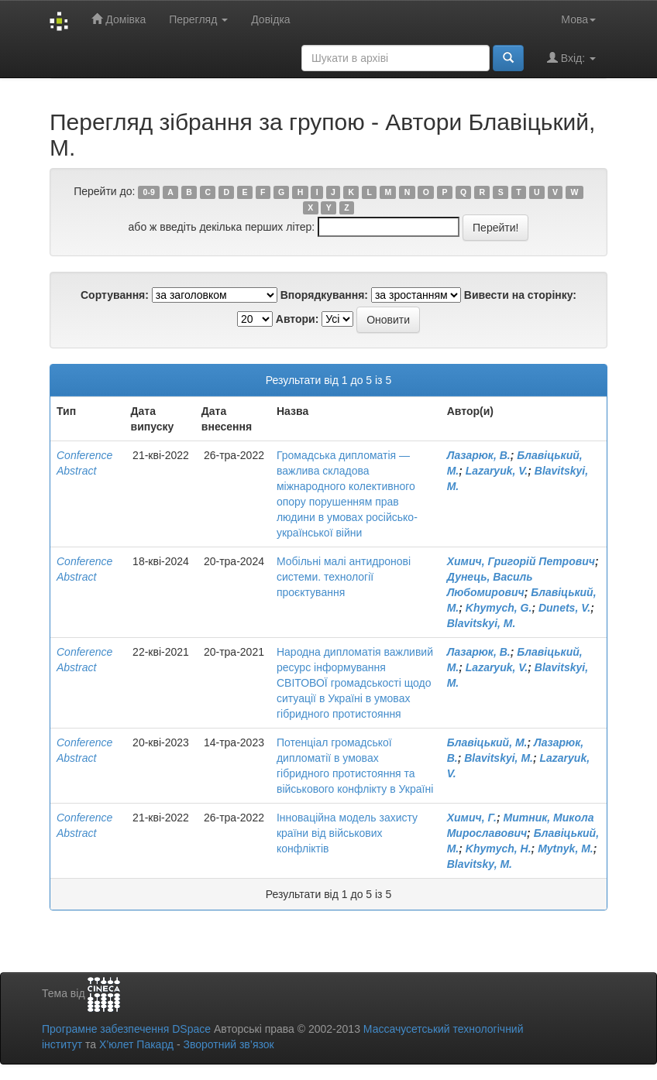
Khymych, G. (499, 608)
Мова (578, 19)
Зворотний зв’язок (228, 1044)
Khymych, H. (498, 848)
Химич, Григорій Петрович (521, 561)
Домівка (118, 19)
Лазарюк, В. (479, 455)
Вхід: (571, 57)
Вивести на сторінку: (520, 295)
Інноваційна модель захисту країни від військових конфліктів (347, 833)
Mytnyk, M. (565, 848)
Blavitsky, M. (479, 864)
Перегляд (198, 19)
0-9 (149, 192)
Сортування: (115, 295)
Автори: (297, 319)
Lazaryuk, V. (497, 471)
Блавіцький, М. (487, 742)
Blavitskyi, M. (481, 623)
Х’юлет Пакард (136, 1044)
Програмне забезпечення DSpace (126, 1029)
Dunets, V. (564, 608)
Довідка (270, 19)
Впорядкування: (324, 295)
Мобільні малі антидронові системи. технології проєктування (344, 576)
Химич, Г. (472, 817)
